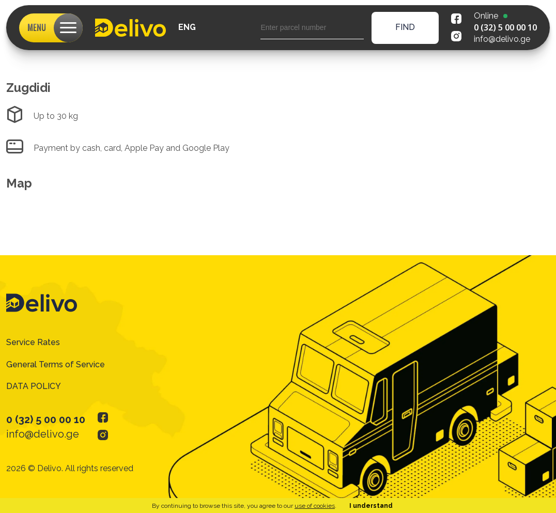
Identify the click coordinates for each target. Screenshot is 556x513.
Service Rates (33, 342)
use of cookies (315, 505)
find (405, 27)
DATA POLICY (33, 386)
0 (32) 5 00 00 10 (505, 27)
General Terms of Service (55, 364)
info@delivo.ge (502, 39)
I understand (371, 505)
